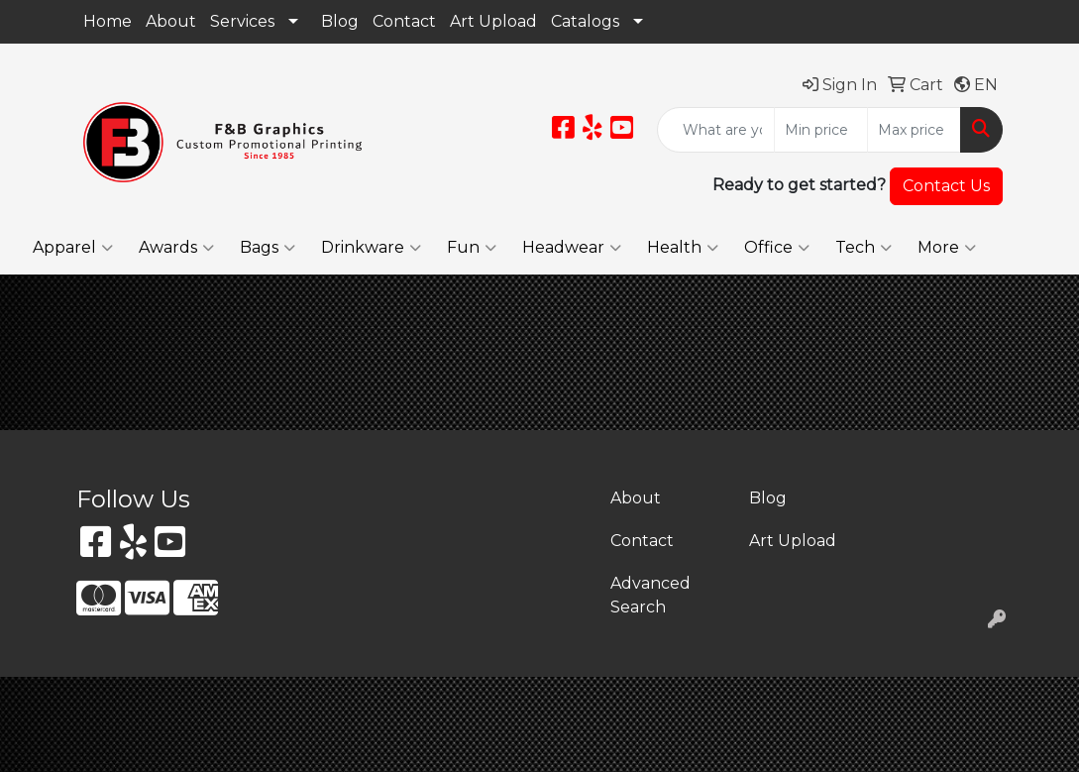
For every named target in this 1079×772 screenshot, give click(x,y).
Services (242, 21)
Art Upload (493, 21)
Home (107, 21)
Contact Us (946, 185)
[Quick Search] (716, 130)
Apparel (73, 248)
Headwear (571, 248)
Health (682, 248)
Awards (176, 248)
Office (776, 248)
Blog (340, 21)
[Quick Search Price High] (914, 130)
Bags (267, 248)
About (171, 21)
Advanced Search (650, 595)
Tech (863, 248)
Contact (404, 21)
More (946, 248)
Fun (471, 248)
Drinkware (371, 248)
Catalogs (585, 21)
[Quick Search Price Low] (821, 130)
